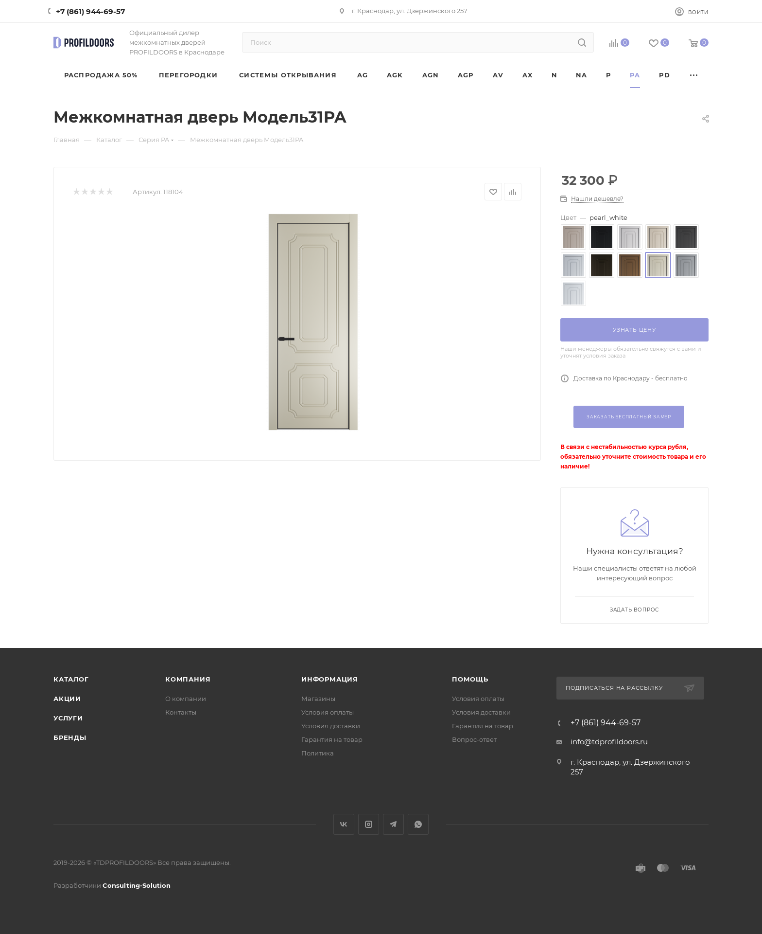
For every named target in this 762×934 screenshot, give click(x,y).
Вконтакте (343, 824)
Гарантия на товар (332, 739)
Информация (329, 679)
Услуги (68, 718)
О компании (185, 698)
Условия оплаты (327, 712)
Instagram (368, 824)
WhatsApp (418, 824)
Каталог (71, 679)
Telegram (393, 824)
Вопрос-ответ (474, 739)
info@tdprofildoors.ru (609, 741)
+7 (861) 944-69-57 (90, 11)
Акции (67, 698)
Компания (187, 679)
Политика (317, 753)
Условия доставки (330, 726)
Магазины (318, 698)
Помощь (470, 679)
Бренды (70, 737)
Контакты (180, 712)
